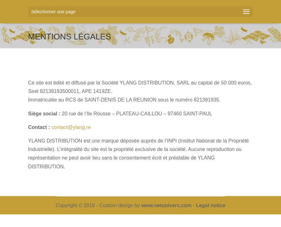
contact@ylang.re (71, 127)
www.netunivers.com (166, 205)
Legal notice (210, 205)
